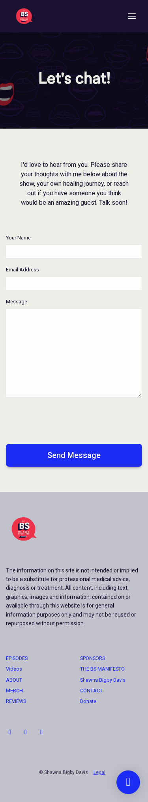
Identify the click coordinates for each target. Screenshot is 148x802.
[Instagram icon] (10, 732)
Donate (88, 701)
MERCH (14, 691)
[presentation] (66, 419)
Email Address (22, 270)
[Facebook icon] (41, 732)
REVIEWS (16, 701)
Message (16, 302)
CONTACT (91, 691)
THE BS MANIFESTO (102, 669)
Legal (99, 772)
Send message (74, 455)
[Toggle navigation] (132, 16)
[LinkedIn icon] (26, 732)
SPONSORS (92, 658)
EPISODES (17, 658)
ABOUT (14, 680)
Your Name (18, 238)
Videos (14, 669)
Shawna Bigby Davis (103, 680)
